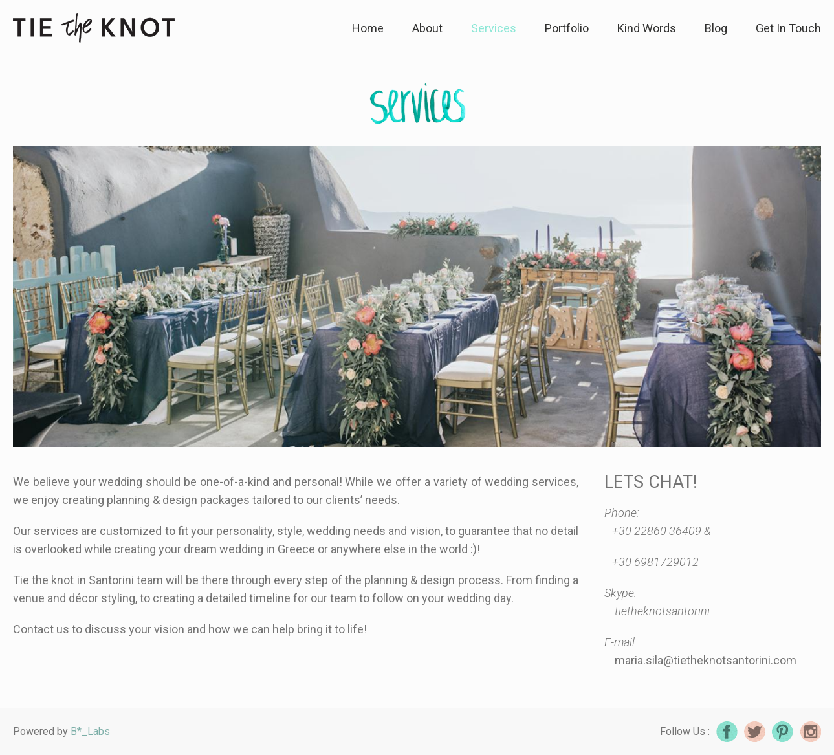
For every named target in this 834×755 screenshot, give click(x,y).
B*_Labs (90, 731)
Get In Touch (788, 28)
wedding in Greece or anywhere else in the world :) (348, 549)
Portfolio (567, 28)
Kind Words (646, 28)
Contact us (41, 629)
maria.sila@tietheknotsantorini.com (705, 660)
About (427, 28)
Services (493, 28)
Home (368, 28)
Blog (716, 28)
